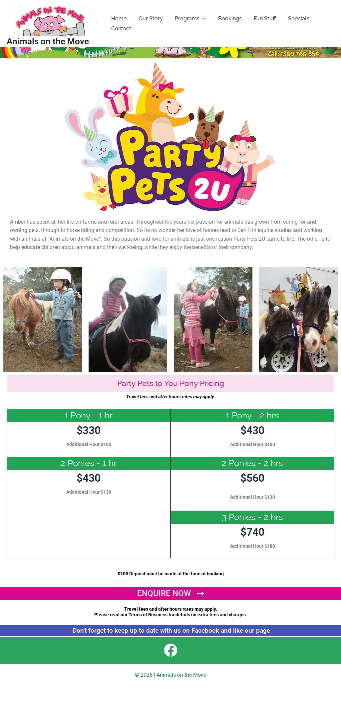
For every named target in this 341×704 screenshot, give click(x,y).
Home (118, 18)
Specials (291, 18)
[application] (199, 19)
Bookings (225, 18)
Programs (187, 19)
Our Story (149, 18)
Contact (121, 28)
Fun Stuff (259, 18)
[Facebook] (170, 650)
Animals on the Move (48, 41)
